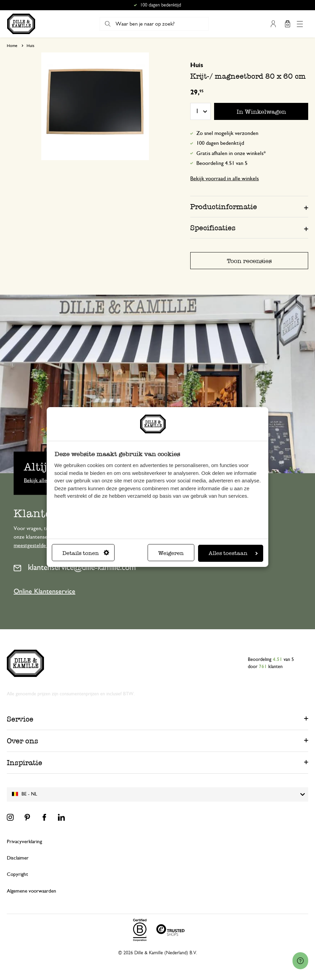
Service (20, 719)
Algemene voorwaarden (31, 891)
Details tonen (85, 553)
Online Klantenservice (44, 591)
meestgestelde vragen (38, 545)
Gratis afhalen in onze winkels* (231, 153)
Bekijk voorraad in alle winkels (224, 178)
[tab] (249, 206)
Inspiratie (24, 762)
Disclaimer (18, 858)
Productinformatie (223, 206)
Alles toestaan (233, 553)
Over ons (22, 741)
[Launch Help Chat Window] (300, 960)
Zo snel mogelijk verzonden (227, 133)
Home (12, 46)
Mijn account (273, 24)
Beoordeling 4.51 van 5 (221, 163)
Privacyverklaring (24, 841)
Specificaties (213, 227)
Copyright (17, 874)
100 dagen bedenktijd (220, 143)
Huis (30, 46)
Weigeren (171, 553)
